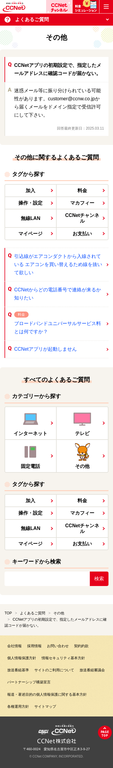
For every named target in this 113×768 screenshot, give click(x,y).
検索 (99, 578)
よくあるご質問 (32, 613)
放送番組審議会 (92, 670)
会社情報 (14, 646)
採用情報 (34, 646)
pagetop (105, 733)
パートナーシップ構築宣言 (29, 682)
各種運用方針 (18, 706)
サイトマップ (45, 706)
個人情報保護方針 (21, 658)
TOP (8, 613)
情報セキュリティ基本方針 (63, 658)
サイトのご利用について (54, 670)
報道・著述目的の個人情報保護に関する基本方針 (47, 694)
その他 (58, 613)
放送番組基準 (18, 670)
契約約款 (81, 646)
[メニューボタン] (106, 6)
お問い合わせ (58, 646)
